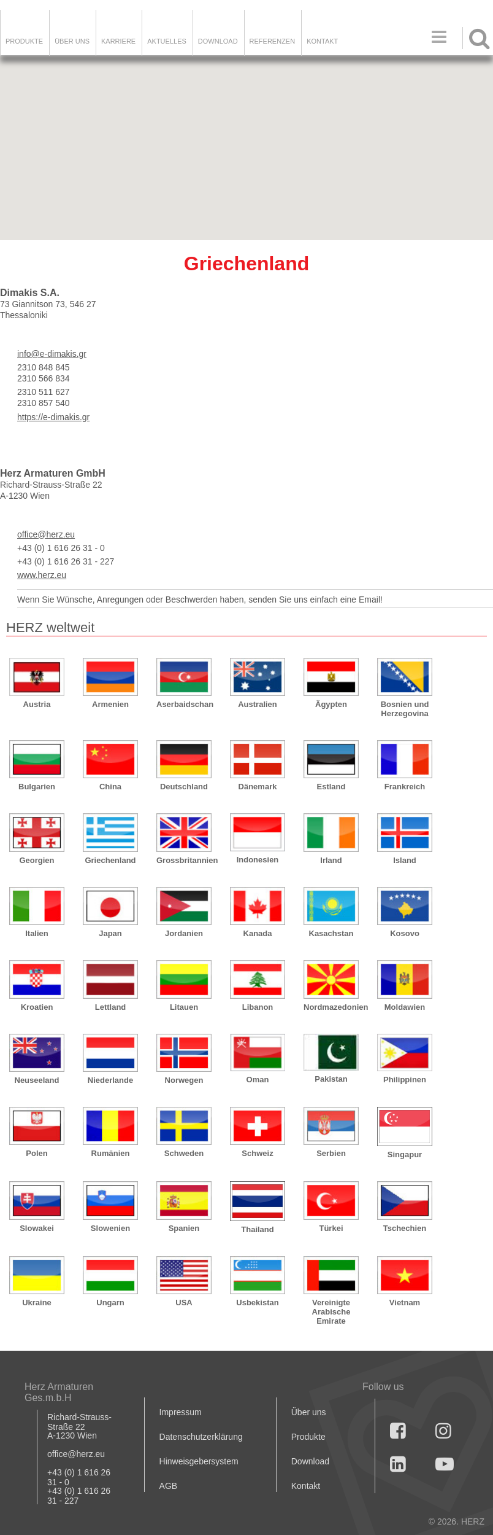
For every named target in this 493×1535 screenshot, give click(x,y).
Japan (110, 933)
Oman (257, 1079)
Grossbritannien (184, 860)
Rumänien (110, 1153)
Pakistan (331, 1079)
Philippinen (404, 1079)
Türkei (331, 1228)
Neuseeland (37, 1080)
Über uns (308, 1412)
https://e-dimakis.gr (53, 417)
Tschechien (405, 1228)
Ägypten (331, 704)
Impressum (180, 1412)
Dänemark (258, 786)
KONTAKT (322, 41)
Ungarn (110, 1302)
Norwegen (184, 1080)
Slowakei (37, 1228)
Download (310, 1461)
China (110, 786)
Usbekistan (257, 1302)
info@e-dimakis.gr (51, 354)
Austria (37, 704)
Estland (331, 786)
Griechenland (110, 860)
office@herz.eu (46, 534)
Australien (257, 704)
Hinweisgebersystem (199, 1461)
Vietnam (404, 1302)
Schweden (184, 1153)
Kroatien (37, 1007)
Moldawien (404, 1007)
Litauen (184, 1007)
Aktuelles (166, 41)
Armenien (110, 704)
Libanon (257, 1007)
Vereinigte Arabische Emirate (331, 1312)
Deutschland (184, 786)
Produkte (24, 41)
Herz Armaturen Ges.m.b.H (59, 1392)
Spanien (184, 1228)
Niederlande (110, 1080)
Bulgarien (36, 786)
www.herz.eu (41, 575)
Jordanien (184, 933)
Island (404, 860)
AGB (168, 1486)
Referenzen (273, 41)
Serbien (331, 1153)
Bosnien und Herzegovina (405, 709)
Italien (36, 933)
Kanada (257, 933)
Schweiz (257, 1153)
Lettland (110, 1007)
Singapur (405, 1154)
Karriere (118, 41)
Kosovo (404, 933)
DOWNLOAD (218, 41)
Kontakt (305, 1486)
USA (183, 1302)
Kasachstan (331, 933)
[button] (480, 212)
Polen (36, 1153)
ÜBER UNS (72, 41)
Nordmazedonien (331, 1007)
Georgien (36, 860)
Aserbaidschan (184, 704)
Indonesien (258, 859)
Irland (331, 860)
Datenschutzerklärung (201, 1437)
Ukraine (37, 1302)
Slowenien (110, 1228)
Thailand (257, 1229)
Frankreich (404, 786)
